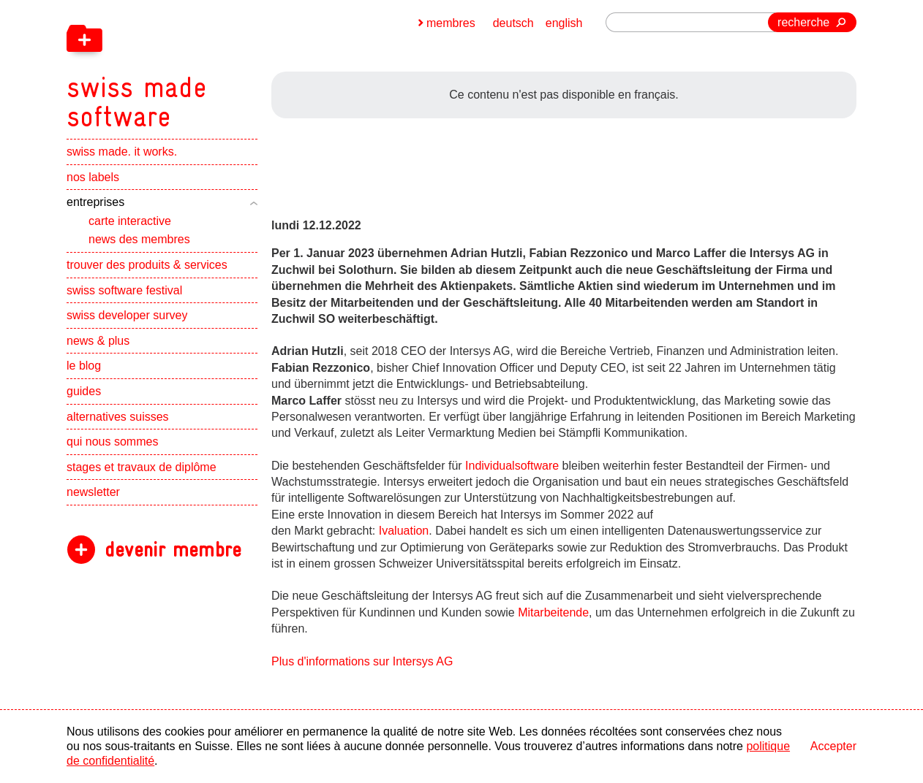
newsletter (93, 492)
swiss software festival (124, 290)
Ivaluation (404, 530)
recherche (803, 22)
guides (84, 391)
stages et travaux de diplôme (141, 467)
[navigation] (213, 65)
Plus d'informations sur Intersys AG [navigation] (362, 661)
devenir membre (173, 549)
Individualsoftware (513, 465)
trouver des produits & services (147, 265)
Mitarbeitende (553, 612)
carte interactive (129, 221)
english (564, 23)
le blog (84, 365)
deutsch (513, 23)
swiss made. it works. (122, 151)
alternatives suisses (118, 416)
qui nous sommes (112, 441)
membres (450, 23)
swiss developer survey (127, 315)
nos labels (93, 177)
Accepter (833, 746)
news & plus (98, 341)
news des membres (139, 239)
